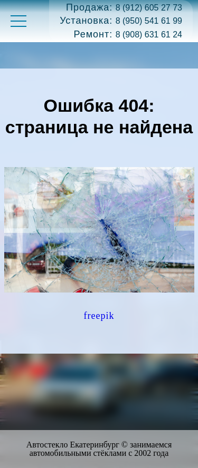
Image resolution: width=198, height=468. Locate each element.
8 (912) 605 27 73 (149, 7)
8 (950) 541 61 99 (149, 20)
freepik (99, 315)
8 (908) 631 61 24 (149, 34)
